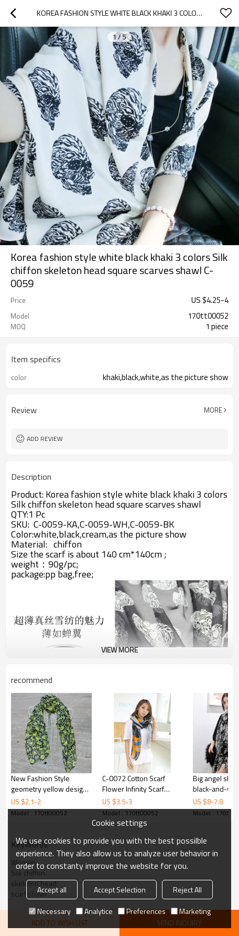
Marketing (191, 911)
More (213, 410)
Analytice (94, 911)
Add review (45, 439)
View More (119, 649)
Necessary (50, 911)
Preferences (142, 911)
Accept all (52, 889)
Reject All (187, 889)
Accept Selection (120, 889)
